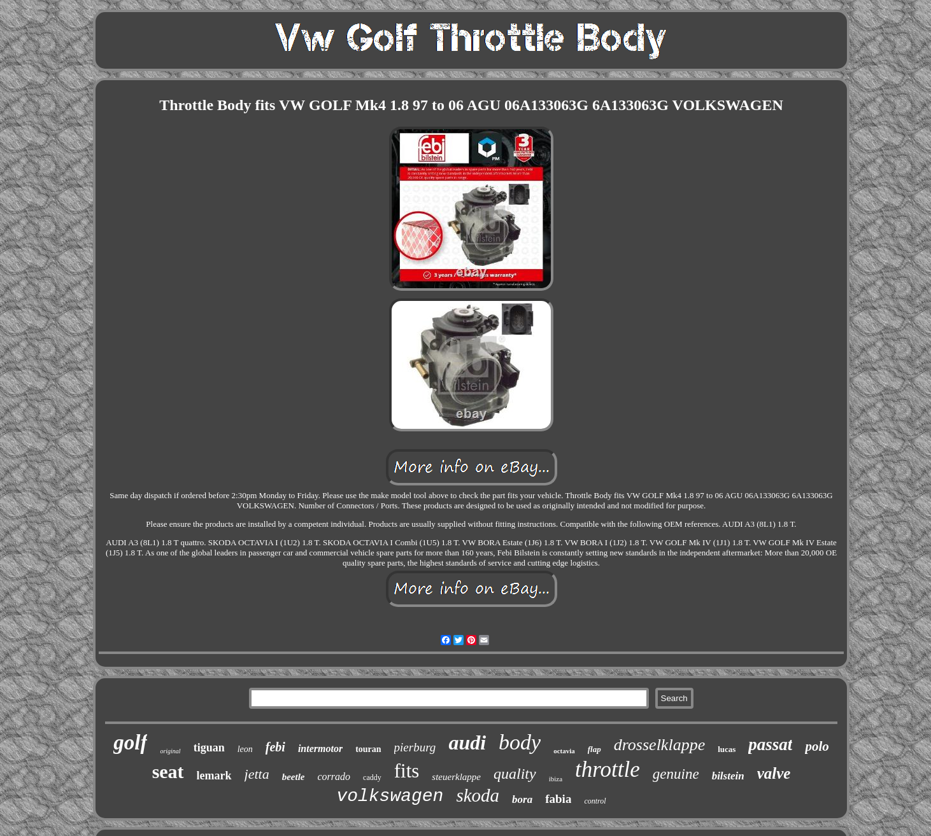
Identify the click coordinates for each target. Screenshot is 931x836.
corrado (334, 776)
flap (594, 749)
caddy (372, 777)
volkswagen (389, 796)
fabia (558, 798)
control (595, 801)
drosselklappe (659, 744)
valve (774, 773)
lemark (214, 775)
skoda (477, 795)
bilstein (728, 776)
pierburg (415, 747)
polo (816, 746)
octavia (564, 751)
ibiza (555, 779)
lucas (727, 749)
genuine (676, 774)
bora (522, 799)
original (170, 751)
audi (467, 742)
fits (407, 771)
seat (168, 771)
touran (368, 749)
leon (245, 749)
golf (130, 742)
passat (770, 744)
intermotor (320, 748)
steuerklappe (456, 777)
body (520, 742)
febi (275, 747)
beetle (293, 777)
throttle (607, 769)
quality (515, 773)
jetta (257, 774)
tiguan (209, 747)
